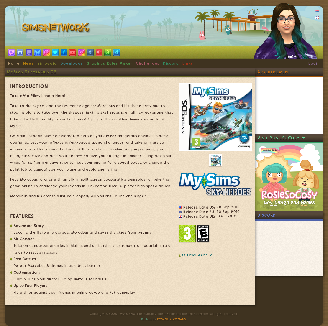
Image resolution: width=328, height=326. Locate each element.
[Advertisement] (289, 105)
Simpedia (47, 63)
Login (314, 63)
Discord (171, 63)
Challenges (147, 63)
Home (14, 63)
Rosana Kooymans (171, 319)
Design (146, 319)
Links (187, 63)
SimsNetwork (56, 28)
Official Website (197, 255)
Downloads (72, 63)
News (28, 63)
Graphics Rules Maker (110, 63)
